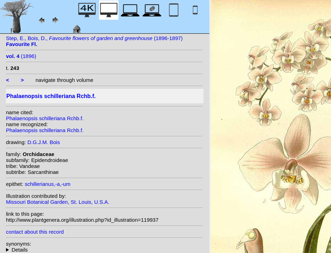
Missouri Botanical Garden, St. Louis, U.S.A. (57, 202)
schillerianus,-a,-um (47, 184)
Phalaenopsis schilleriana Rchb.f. (45, 118)
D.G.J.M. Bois (43, 142)
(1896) (21, 56)
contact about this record (35, 232)
